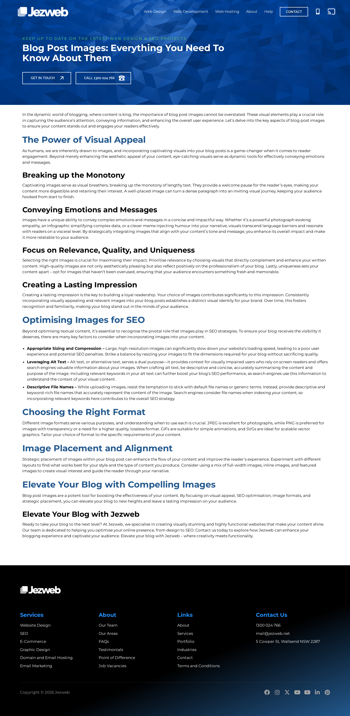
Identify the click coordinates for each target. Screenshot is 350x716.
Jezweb (115, 524)
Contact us (205, 530)
